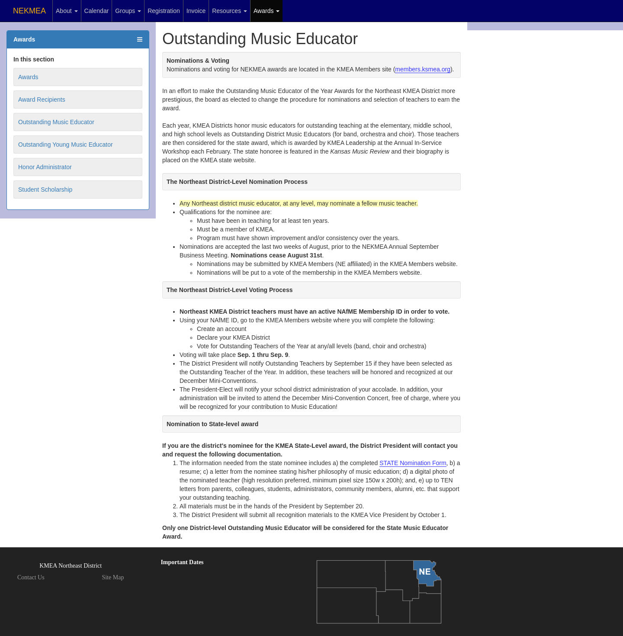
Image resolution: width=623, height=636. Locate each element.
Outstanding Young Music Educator (65, 144)
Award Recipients (41, 99)
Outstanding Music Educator (56, 122)
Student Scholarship (45, 189)
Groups (128, 10)
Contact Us (31, 577)
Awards (266, 10)
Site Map (113, 577)
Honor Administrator (45, 167)
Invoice (196, 10)
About (66, 10)
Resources (229, 10)
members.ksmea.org (422, 69)
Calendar (96, 10)
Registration (164, 10)
